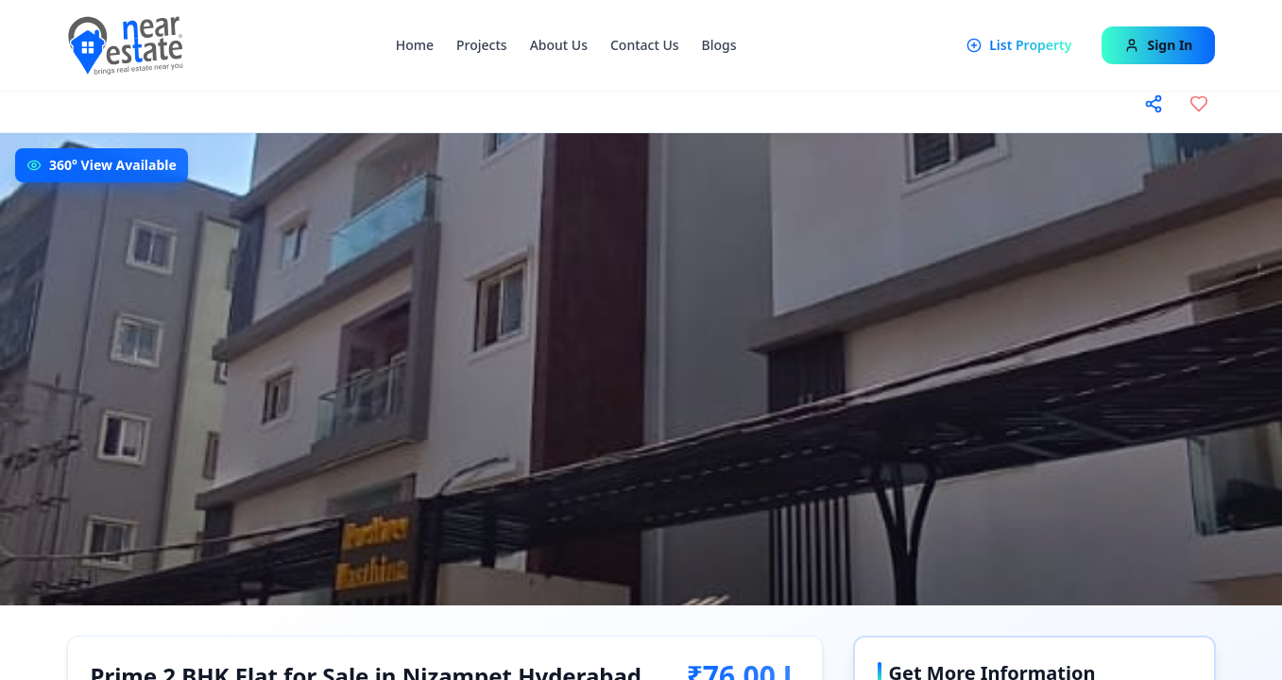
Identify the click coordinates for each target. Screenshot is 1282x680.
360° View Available (113, 165)
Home (415, 45)
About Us (559, 45)
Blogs (719, 45)
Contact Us (644, 45)
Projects (481, 45)
